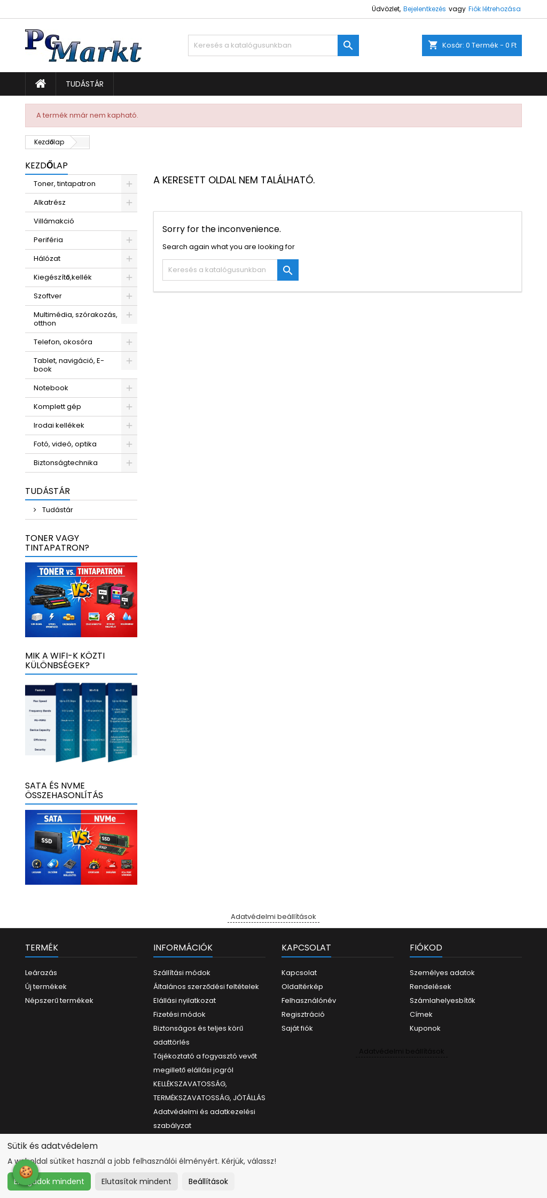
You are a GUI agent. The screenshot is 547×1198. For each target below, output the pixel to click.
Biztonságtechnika (66, 463)
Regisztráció (303, 1014)
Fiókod (426, 947)
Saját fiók (297, 1028)
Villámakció (54, 221)
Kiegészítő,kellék (63, 277)
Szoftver (48, 296)
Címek (421, 1014)
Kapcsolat (299, 973)
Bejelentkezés (424, 8)
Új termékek (46, 986)
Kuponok (425, 1028)
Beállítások (208, 1181)
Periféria (48, 240)
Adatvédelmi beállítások (273, 916)
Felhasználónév (309, 1000)
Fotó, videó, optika (65, 444)
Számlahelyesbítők (442, 1000)
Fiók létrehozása (494, 8)
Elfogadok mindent (49, 1181)
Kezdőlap (46, 165)
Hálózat (47, 258)
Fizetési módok (179, 1014)
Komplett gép (57, 406)
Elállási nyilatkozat (184, 1000)
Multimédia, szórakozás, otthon (76, 319)
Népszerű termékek (59, 1000)
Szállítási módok (181, 973)
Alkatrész (50, 202)
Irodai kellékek (59, 425)
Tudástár (85, 84)
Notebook (51, 388)
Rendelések (430, 986)
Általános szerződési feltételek (206, 986)
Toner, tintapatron (65, 184)
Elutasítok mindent (136, 1181)
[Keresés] (273, 45)
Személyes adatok (442, 973)
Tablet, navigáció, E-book (69, 364)
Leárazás (41, 973)
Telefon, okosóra (63, 342)
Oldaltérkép (302, 986)
